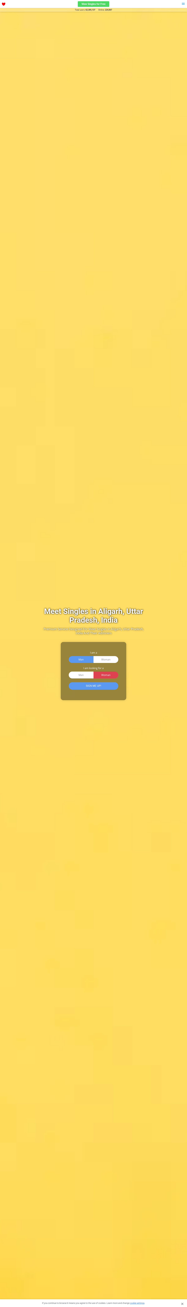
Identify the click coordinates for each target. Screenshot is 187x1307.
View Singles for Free (93, 4)
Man (81, 659)
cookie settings (137, 1303)
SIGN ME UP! (93, 686)
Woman (105, 659)
